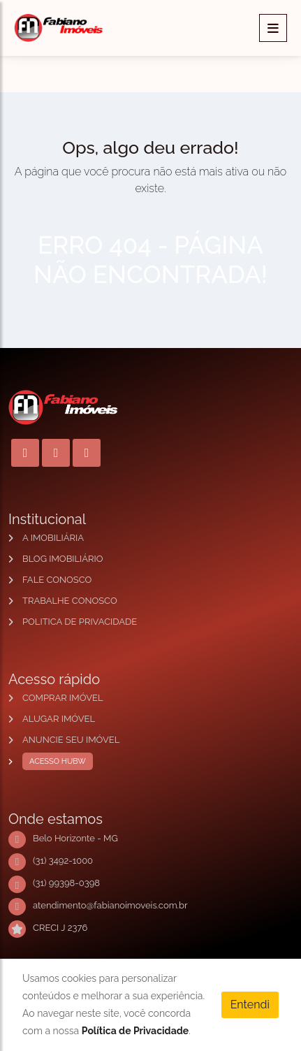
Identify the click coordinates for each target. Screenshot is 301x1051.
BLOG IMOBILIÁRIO (62, 558)
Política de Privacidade (135, 1030)
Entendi (250, 1004)
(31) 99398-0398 (66, 883)
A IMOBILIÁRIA (53, 537)
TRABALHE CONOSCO (69, 600)
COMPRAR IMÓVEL (62, 698)
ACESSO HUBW (54, 761)
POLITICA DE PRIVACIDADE (79, 621)
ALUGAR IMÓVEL (58, 718)
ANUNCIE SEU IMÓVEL (70, 739)
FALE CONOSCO (56, 579)
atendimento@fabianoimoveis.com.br (110, 905)
